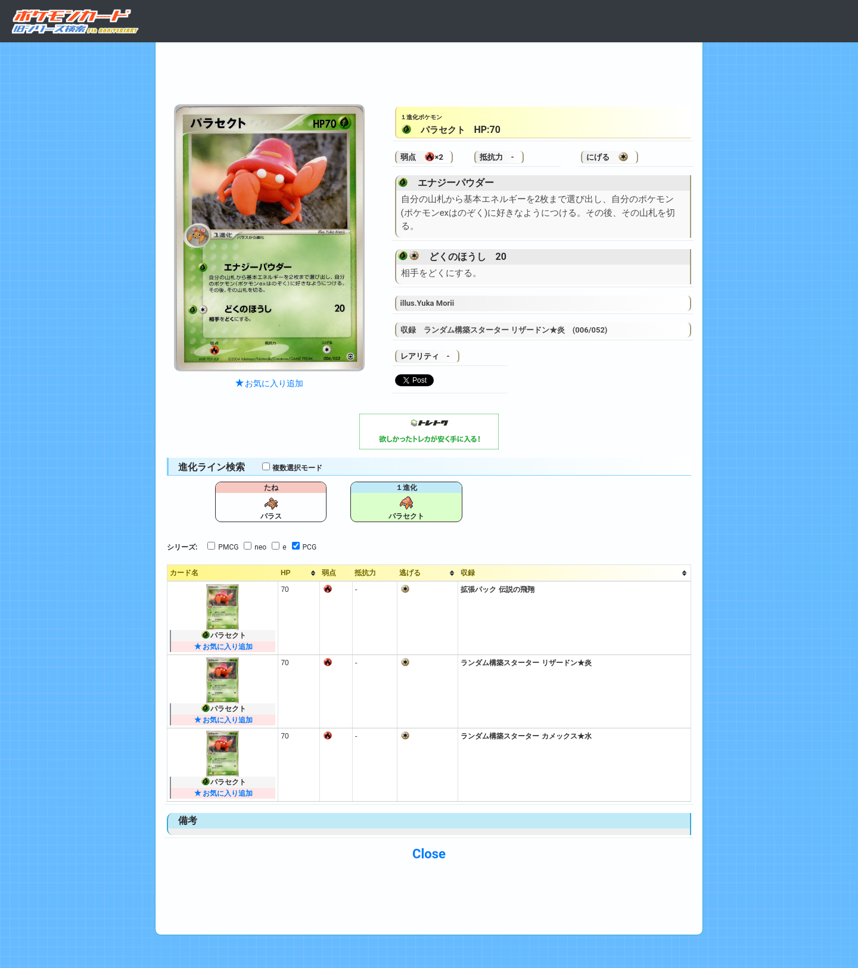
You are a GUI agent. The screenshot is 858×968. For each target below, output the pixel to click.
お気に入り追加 (269, 383)
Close (429, 853)
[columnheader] (299, 573)
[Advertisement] (429, 70)
